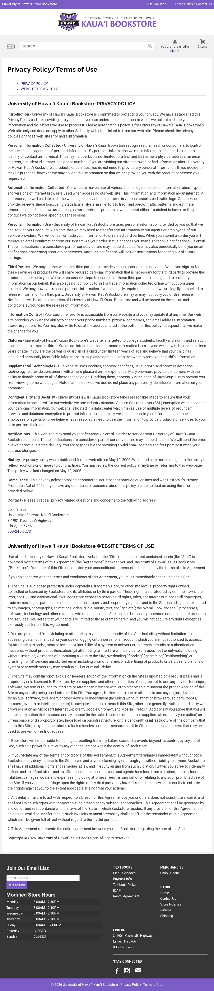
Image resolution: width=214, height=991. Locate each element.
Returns (166, 910)
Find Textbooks (124, 873)
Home (164, 893)
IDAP (117, 891)
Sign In (174, 50)
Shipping (166, 916)
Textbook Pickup (125, 885)
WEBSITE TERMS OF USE (40, 89)
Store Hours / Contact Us (193, 4)
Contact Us (168, 899)
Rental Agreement (126, 896)
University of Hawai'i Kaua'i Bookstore (29, 4)
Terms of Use (153, 985)
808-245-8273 (157, 4)
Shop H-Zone (170, 873)
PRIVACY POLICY (34, 84)
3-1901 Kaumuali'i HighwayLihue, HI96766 (132, 939)
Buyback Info (122, 879)
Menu (10, 46)
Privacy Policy (130, 985)
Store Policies (170, 904)
